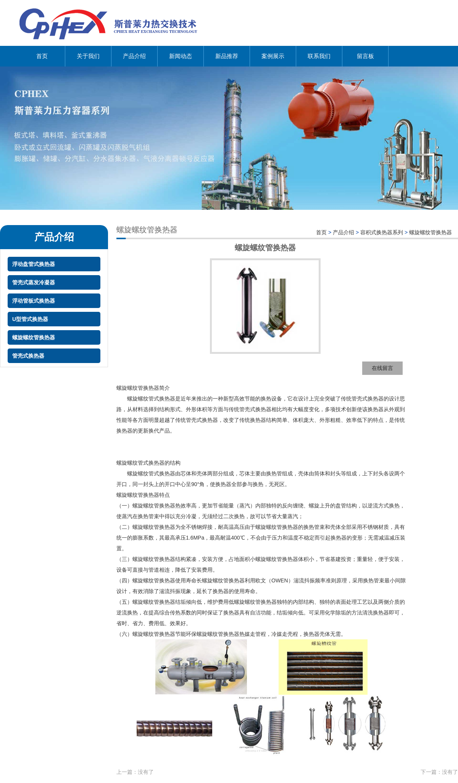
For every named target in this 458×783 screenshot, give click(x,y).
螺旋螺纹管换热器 (33, 337)
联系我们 (319, 56)
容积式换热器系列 (381, 232)
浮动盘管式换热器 (33, 264)
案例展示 (272, 56)
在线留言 (382, 368)
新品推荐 (226, 56)
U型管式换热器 (30, 319)
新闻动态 (180, 56)
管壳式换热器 (28, 356)
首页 (42, 56)
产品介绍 (134, 56)
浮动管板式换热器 (33, 301)
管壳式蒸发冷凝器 (33, 282)
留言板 (365, 56)
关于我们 (88, 56)
